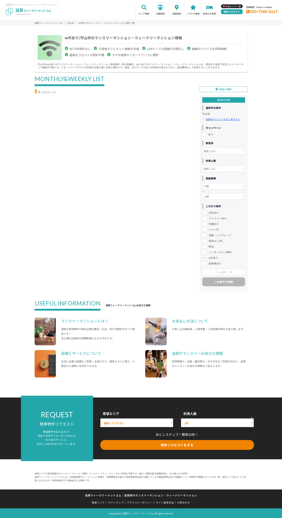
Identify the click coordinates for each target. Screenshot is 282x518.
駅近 (211, 246)
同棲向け (214, 223)
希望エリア (111, 413)
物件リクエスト (232, 11)
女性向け (214, 212)
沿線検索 (160, 13)
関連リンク (98, 502)
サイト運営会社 (165, 502)
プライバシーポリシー (140, 502)
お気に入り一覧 (233, 6)
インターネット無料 (220, 252)
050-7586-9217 (264, 11)
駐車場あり (215, 263)
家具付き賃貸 (209, 13)
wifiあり (213, 257)
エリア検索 (144, 13)
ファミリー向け (217, 218)
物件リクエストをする (177, 444)
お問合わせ (183, 502)
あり (210, 134)
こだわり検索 (193, 13)
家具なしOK (215, 240)
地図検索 (176, 13)
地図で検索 (225, 89)
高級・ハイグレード (220, 235)
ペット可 (214, 229)
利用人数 (190, 413)
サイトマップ (116, 502)
